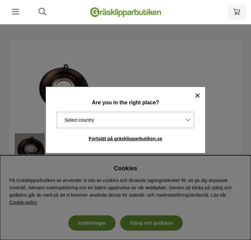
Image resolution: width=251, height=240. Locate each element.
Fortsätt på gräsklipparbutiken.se (125, 138)
